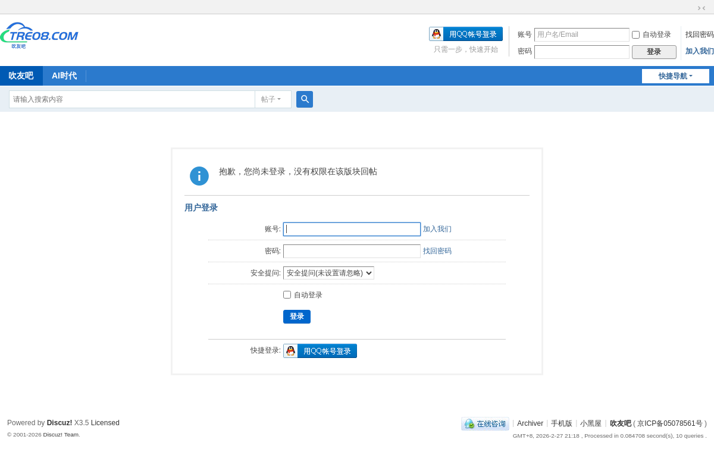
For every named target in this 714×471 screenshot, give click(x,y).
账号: (273, 229)
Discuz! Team (61, 434)
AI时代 (64, 75)
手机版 (561, 423)
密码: (273, 251)
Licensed (105, 423)
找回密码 (699, 34)
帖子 (268, 99)
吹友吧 (620, 423)
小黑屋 (591, 423)
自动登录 (651, 34)
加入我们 (699, 51)
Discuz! (60, 423)
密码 (525, 51)
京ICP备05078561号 (669, 423)
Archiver (530, 423)
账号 (525, 34)
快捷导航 (673, 76)
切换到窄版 (701, 8)
